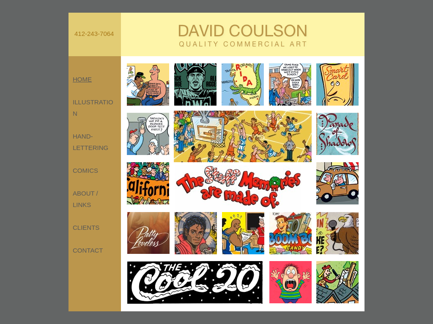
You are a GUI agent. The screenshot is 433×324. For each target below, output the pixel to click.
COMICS (85, 170)
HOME (82, 79)
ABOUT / (85, 193)
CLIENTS (86, 227)
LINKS (82, 204)
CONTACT (88, 250)
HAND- (83, 136)
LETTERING (90, 147)
